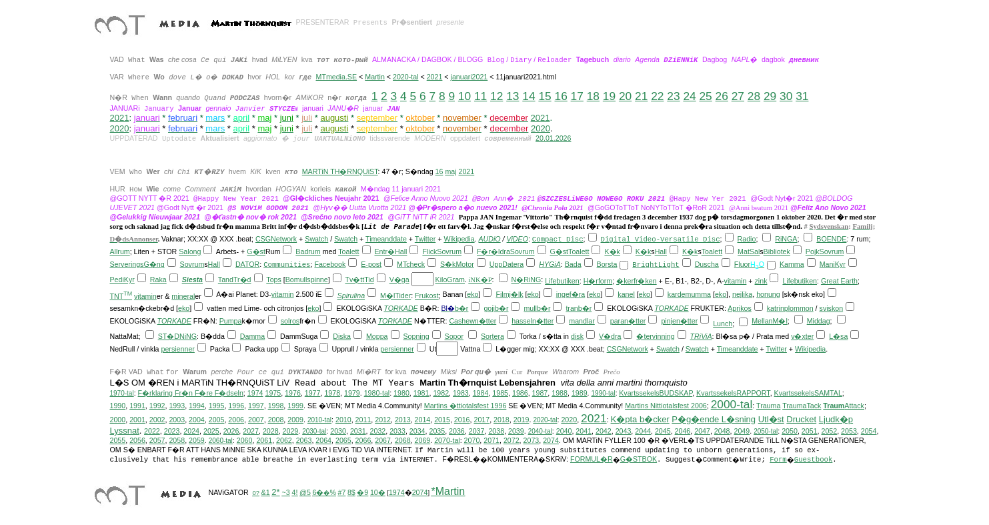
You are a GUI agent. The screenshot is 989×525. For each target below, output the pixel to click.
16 (561, 96)
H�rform (598, 281)
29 (770, 96)
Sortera (492, 336)
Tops (273, 280)
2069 (423, 440)
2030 (338, 431)
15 (544, 96)
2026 (231, 431)
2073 (532, 440)
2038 (496, 431)
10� (377, 492)
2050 (790, 431)
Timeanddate (386, 239)
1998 (276, 406)
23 (673, 96)
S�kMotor (457, 264)
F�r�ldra (493, 251)
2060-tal (221, 440)
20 (625, 96)
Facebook (329, 264)
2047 (702, 431)
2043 (624, 431)
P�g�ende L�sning (714, 419)
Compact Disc (558, 239)
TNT (121, 296)
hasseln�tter (533, 321)
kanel (626, 294)
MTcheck (411, 264)
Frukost (427, 296)
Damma (252, 336)
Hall (401, 251)
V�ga (399, 280)
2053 (849, 431)
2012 (383, 420)
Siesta (192, 280)
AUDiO (490, 239)
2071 (491, 440)
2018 (501, 420)
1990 (118, 406)
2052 (829, 431)
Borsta (607, 264)
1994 (197, 406)
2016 (462, 420)
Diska (342, 336)
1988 (560, 393)
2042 (604, 431)
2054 (869, 431)
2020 (540, 128)
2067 (383, 440)
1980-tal (377, 393)
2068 (403, 440)
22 (657, 96)
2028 (271, 431)
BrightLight (655, 265)
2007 (256, 420)
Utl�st (771, 419)
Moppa (377, 336)
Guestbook (813, 460)
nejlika (742, 294)
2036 (457, 431)
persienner (178, 349)
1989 (580, 393)
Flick (429, 251)
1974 (255, 393)
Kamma (792, 264)
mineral (183, 296)
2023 (172, 431)
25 (705, 96)
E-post (371, 264)
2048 (722, 431)
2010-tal (319, 420)
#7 (341, 492)
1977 (313, 393)
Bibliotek (777, 251)
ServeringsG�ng (137, 264)
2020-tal (406, 77)
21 (641, 96)
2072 (512, 440)
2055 (118, 440)
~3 (285, 492)
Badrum (307, 251)
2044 (643, 431)
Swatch (316, 239)
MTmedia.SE (336, 77)
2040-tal (540, 431)
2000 (118, 420)
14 (528, 96)
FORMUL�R (591, 459)
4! (295, 492)
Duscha (707, 264)
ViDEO (517, 239)
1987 (540, 393)
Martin (375, 77)
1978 (332, 393)
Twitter (425, 239)
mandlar (582, 321)
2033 (397, 431)
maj (450, 171)
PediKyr (122, 280)
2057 (157, 440)
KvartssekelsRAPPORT (733, 393)
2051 (810, 431)
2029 (291, 431)
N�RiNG (526, 280)
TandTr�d (234, 280)
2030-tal (314, 431)
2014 (423, 420)
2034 (417, 431)
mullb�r (537, 308)
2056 (137, 440)
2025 (211, 431)
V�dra (610, 336)
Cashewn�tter (472, 321)
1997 (256, 406)
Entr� (385, 251)
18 (593, 96)
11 (480, 96)
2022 (152, 431)
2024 (191, 431)
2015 (442, 420)
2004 (197, 420)
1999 (295, 406)
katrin (775, 308)
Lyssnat (124, 431)
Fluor (742, 264)
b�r (461, 308)
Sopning (416, 336)
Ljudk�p (836, 419)
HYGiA (550, 264)
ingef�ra (571, 294)
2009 (295, 420)
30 (786, 96)
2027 (251, 431)
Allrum (120, 251)
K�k (612, 251)
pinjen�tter (679, 321)
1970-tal (122, 393)
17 (577, 96)
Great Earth (839, 281)
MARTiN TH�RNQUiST (340, 171)
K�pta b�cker (640, 419)
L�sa (838, 336)
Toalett (348, 251)
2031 (358, 431)
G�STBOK (638, 459)
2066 (363, 440)
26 (722, 96)
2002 (157, 420)
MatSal (749, 251)
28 (754, 96)
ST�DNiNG (177, 336)
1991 (137, 406)
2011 (363, 420)
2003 (177, 420)
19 (609, 96)
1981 (421, 393)
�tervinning (655, 336)
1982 (441, 393)
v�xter (802, 336)
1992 (157, 406)
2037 (477, 431)
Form (778, 460)
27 (738, 96)
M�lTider (395, 296)
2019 (522, 420)
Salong (190, 251)
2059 (197, 440)
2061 (264, 440)
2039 (516, 431)
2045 (663, 431)
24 (689, 96)
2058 (177, 440)
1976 (293, 393)
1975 (273, 393)
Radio (747, 239)
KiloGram (450, 280)
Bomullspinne (306, 280)
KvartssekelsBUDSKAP (655, 393)
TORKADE (400, 308)
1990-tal (604, 393)
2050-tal (766, 431)
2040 (564, 431)
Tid (368, 280)
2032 (378, 431)
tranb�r (579, 308)
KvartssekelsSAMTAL (808, 393)
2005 (217, 420)
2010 (343, 420)
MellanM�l (770, 321)
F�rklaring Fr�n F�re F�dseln (190, 393)
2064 (323, 440)
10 (464, 96)
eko (472, 294)
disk (577, 336)
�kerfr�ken (636, 281)
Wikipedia (458, 239)
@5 (305, 492)
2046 (683, 431)
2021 (435, 77)
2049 (742, 431)
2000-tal (732, 404)
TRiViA (701, 336)
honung (768, 294)
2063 (304, 440)
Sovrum (449, 251)
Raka (158, 280)
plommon (799, 308)
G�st (256, 251)
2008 (276, 420)
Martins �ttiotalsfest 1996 (465, 406)
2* (275, 492)
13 (512, 96)
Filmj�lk (509, 294)
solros (290, 321)
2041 (584, 431)
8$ (351, 492)
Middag (818, 321)
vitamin (735, 281)
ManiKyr (833, 264)
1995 (217, 406)
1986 (520, 393)
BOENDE (831, 239)
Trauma (768, 406)
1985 (500, 393)
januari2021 (469, 77)
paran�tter (628, 321)
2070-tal (447, 440)
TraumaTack (801, 406)
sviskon (832, 308)
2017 (481, 420)
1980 (401, 393)
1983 (461, 393)
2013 (403, 420)
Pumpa (230, 321)
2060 (245, 440)
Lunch (722, 324)
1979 (352, 393)
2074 (551, 440)
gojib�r (495, 308)
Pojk (813, 251)
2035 (437, 431)
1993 (177, 406)
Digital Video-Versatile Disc (660, 239)
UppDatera (506, 264)
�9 (362, 492)
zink (761, 281)
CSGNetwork (276, 239)
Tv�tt (354, 280)
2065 (343, 440)
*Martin (448, 491)
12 (496, 96)
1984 (481, 393)
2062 (284, 440)
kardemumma (689, 294)
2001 (137, 420)
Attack (843, 406)
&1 (265, 492)
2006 (236, 420)
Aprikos (740, 308)
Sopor (454, 336)
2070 (472, 440)
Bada (573, 264)
